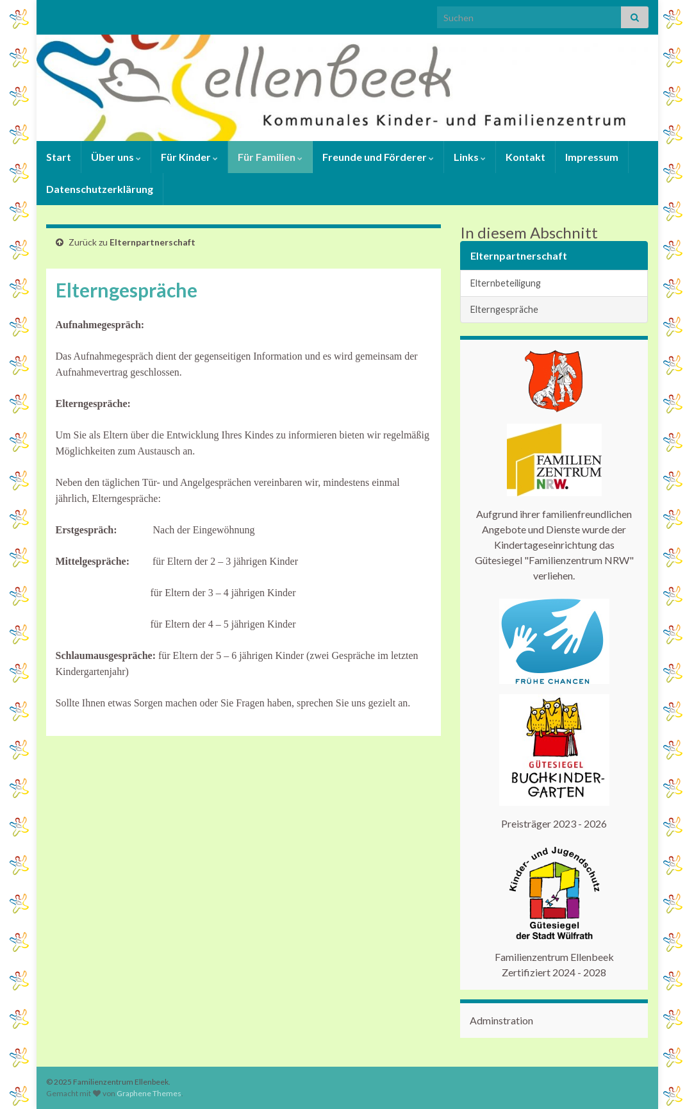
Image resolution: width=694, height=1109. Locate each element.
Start (58, 157)
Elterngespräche (504, 309)
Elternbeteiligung (505, 283)
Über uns (116, 157)
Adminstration (501, 1020)
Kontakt (525, 157)
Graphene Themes (149, 1093)
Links (470, 157)
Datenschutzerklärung (99, 189)
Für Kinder (189, 157)
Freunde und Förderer (378, 157)
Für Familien (270, 157)
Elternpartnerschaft (152, 242)
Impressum (591, 157)
